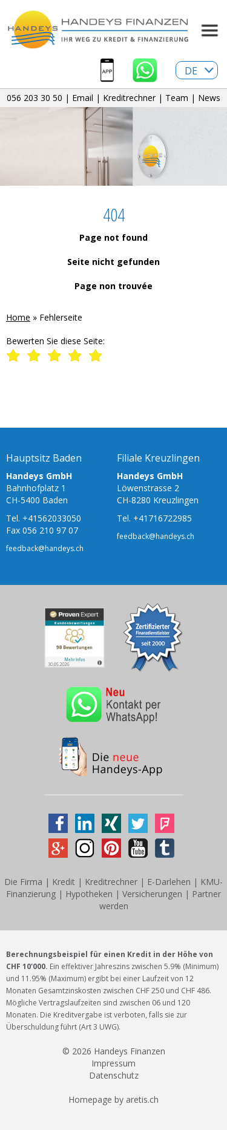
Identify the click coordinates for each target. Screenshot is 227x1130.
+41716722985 (162, 518)
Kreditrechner (129, 97)
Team (176, 97)
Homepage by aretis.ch (113, 1099)
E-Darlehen (169, 881)
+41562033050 (51, 518)
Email (82, 97)
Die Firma (23, 881)
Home (18, 317)
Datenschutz (114, 1075)
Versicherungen (152, 894)
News (209, 97)
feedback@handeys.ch (45, 548)
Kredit (63, 881)
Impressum (113, 1063)
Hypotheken (89, 894)
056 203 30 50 (34, 97)
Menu (209, 30)
